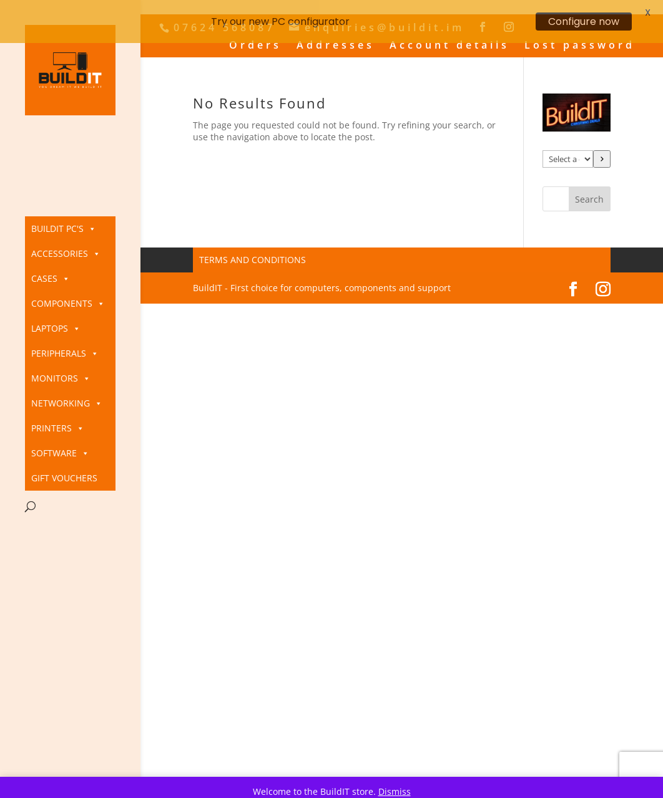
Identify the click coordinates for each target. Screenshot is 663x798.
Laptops (56, 328)
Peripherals (65, 353)
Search (589, 191)
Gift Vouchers (64, 478)
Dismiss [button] (394, 791)
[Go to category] (602, 151)
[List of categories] (568, 151)
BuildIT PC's (63, 228)
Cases (50, 278)
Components (68, 303)
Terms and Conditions (252, 251)
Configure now (583, 21)
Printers (57, 428)
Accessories (66, 253)
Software (60, 453)
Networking (66, 403)
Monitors (61, 378)
